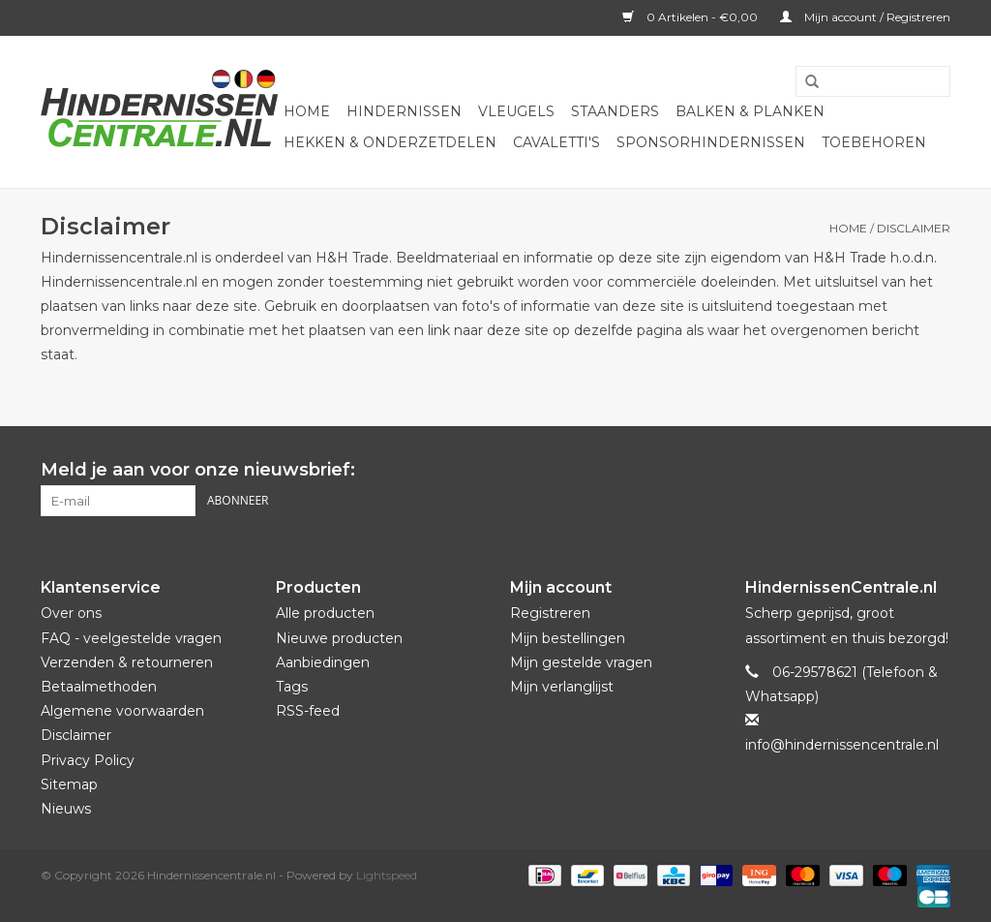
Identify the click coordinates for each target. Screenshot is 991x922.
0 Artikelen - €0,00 (691, 17)
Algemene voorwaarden (122, 711)
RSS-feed (308, 711)
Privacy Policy (88, 760)
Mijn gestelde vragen (581, 662)
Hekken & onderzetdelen (390, 142)
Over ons (71, 613)
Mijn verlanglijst (562, 686)
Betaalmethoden (99, 686)
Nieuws (66, 808)
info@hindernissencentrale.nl (842, 744)
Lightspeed (386, 875)
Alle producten (325, 613)
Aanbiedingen (323, 662)
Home (307, 111)
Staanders (615, 111)
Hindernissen (404, 111)
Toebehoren (874, 142)
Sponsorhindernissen (710, 142)
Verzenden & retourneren (127, 662)
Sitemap (69, 784)
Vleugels (516, 111)
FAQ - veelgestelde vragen (131, 638)
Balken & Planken (750, 111)
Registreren (550, 613)
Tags (292, 686)
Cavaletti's (556, 142)
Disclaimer (913, 228)
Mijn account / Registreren (865, 17)
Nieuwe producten (339, 638)
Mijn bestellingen (567, 638)
